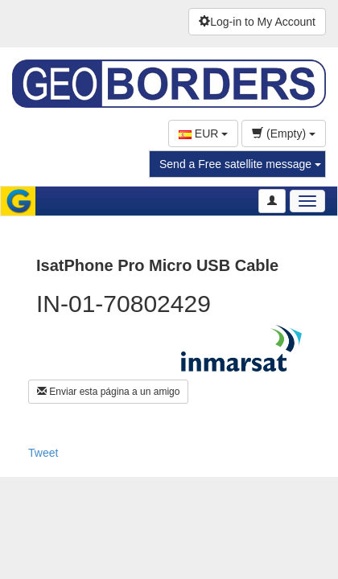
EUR (203, 133)
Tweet (43, 452)
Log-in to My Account (257, 21)
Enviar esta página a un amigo (108, 391)
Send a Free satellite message (240, 164)
